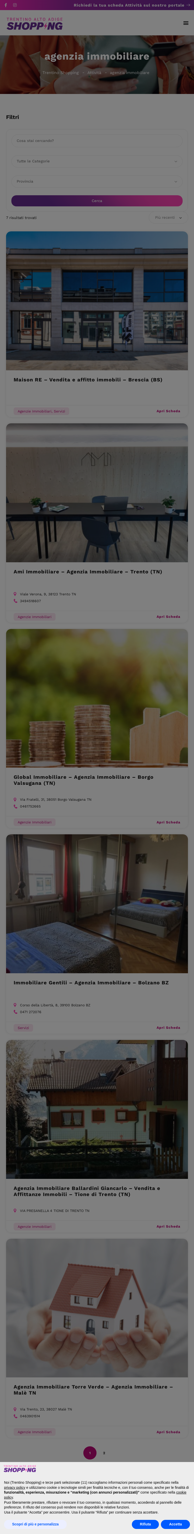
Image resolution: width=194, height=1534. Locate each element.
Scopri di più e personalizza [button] (35, 1524)
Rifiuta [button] (145, 1524)
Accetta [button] (175, 1524)
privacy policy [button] (14, 1488)
